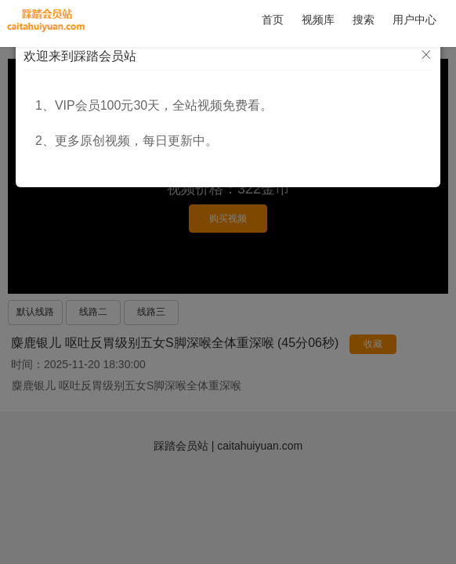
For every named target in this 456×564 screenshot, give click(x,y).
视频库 (318, 19)
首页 (273, 19)
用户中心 (414, 19)
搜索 (364, 19)
